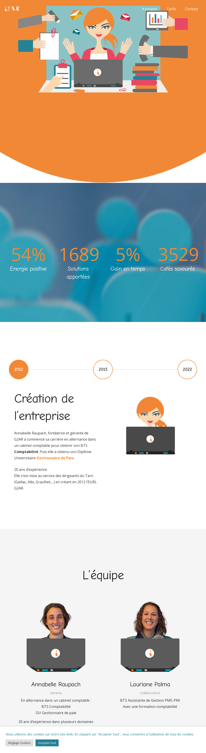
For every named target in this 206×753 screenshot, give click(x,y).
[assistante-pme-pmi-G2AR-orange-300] (11, 9)
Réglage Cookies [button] (19, 743)
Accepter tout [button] (47, 743)
